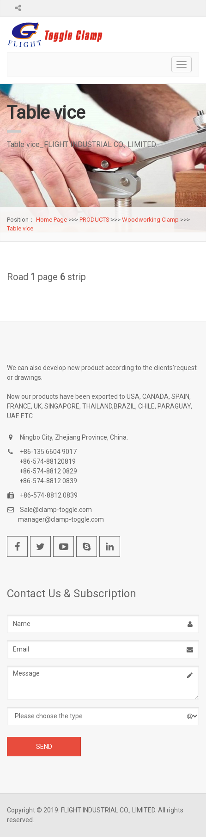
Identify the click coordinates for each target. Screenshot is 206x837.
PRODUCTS (94, 219)
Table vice (20, 228)
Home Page (51, 219)
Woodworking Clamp (150, 219)
